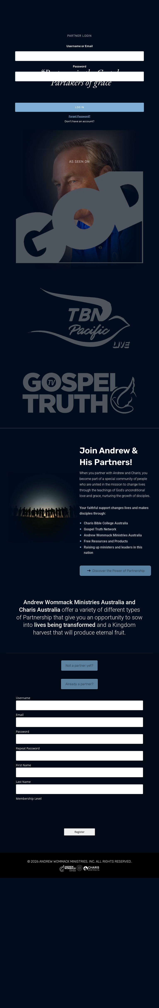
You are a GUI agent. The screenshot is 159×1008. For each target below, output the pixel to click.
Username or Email (79, 46)
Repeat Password (28, 748)
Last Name (23, 782)
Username (23, 698)
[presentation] (46, 91)
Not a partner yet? (79, 666)
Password (79, 66)
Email (20, 715)
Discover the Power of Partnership (118, 571)
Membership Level (29, 799)
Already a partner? (79, 684)
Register (79, 832)
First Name (23, 765)
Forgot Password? (79, 116)
